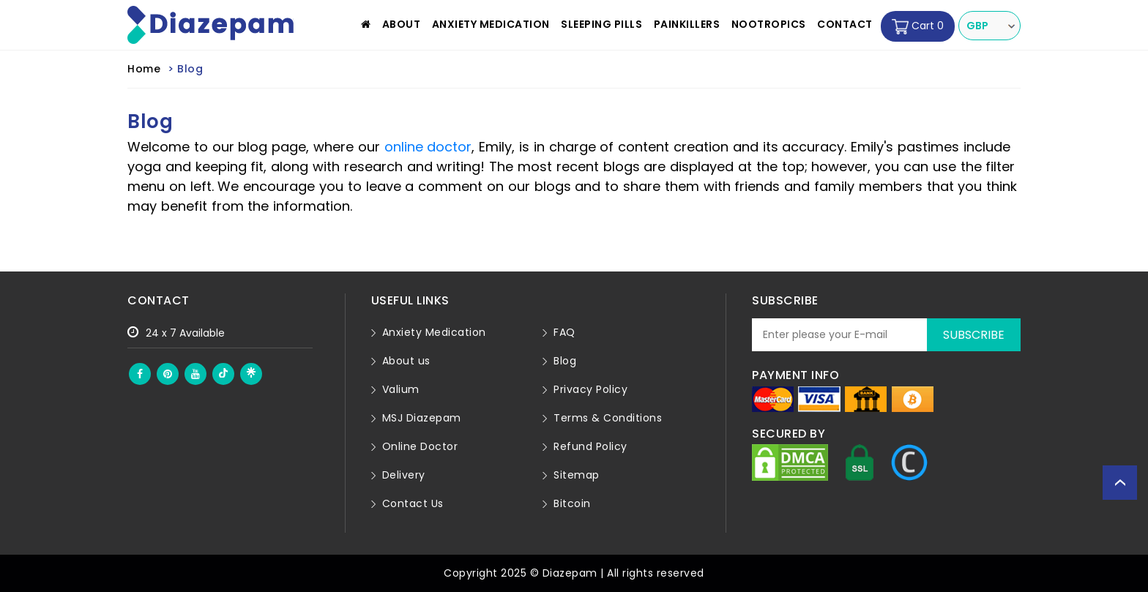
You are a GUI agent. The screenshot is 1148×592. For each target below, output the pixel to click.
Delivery (403, 475)
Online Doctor (420, 446)
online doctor (428, 147)
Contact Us (413, 503)
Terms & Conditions (608, 418)
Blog (565, 360)
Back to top (1120, 482)
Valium (401, 389)
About (401, 24)
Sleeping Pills (601, 24)
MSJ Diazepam (421, 418)
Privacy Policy (590, 389)
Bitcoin (572, 503)
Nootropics (768, 24)
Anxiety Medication (491, 24)
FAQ (564, 332)
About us (406, 360)
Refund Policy (590, 446)
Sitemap (577, 475)
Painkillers (687, 24)
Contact (845, 24)
